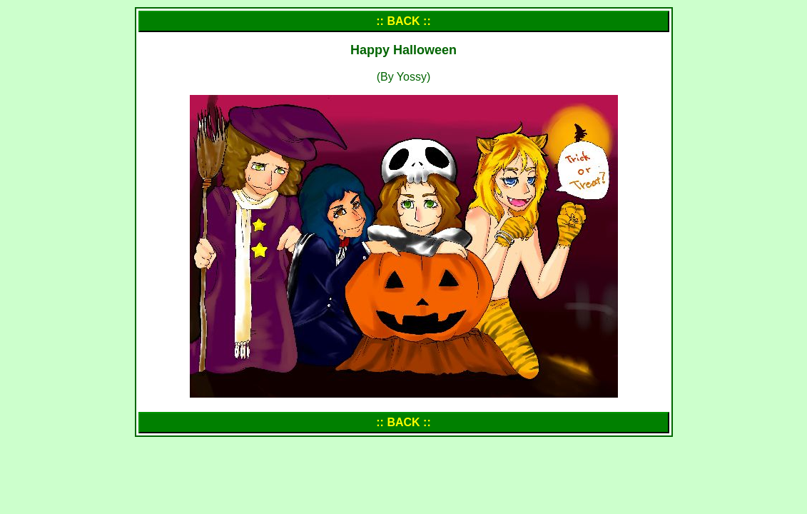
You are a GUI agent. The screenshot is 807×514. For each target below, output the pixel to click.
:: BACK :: (403, 21)
